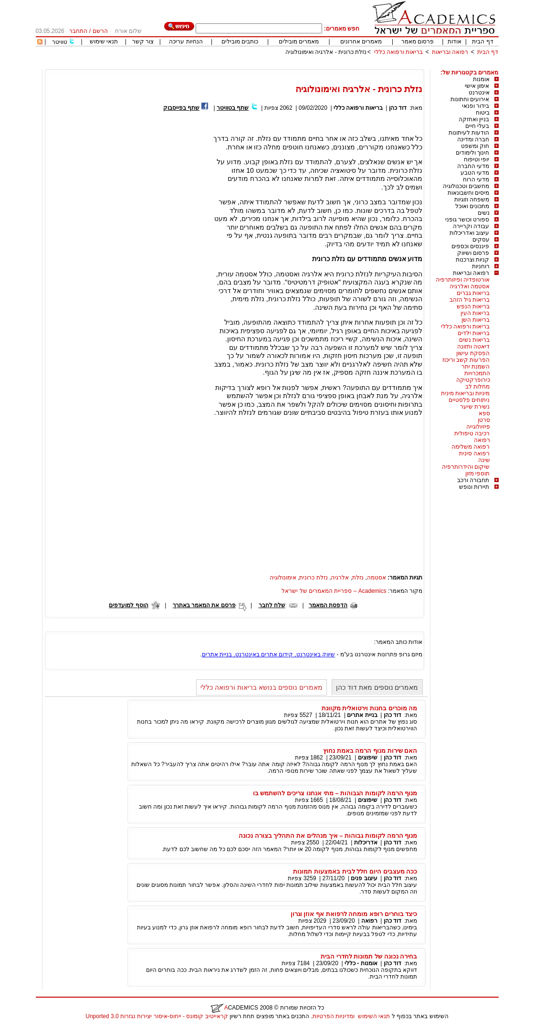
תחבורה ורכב (473, 480)
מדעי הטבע (475, 172)
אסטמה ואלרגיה (470, 286)
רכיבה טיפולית (472, 433)
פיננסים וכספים (470, 246)
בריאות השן (475, 319)
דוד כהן (398, 108)
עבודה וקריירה (471, 226)
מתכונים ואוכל (472, 206)
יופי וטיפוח (476, 159)
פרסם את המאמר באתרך (204, 605)
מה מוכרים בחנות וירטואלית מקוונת (370, 708)
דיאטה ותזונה (473, 346)
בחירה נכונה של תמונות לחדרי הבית (369, 956)
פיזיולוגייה (478, 426)
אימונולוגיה (283, 577)
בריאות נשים (474, 340)
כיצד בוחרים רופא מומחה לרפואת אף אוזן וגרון (354, 913)
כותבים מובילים (239, 41)
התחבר (78, 31)
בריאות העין (475, 313)
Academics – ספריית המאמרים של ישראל (334, 591)
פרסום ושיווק (473, 253)
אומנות (481, 79)
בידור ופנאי (475, 106)
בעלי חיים (477, 126)
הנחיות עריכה (185, 41)
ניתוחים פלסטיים (469, 400)
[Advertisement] (325, 65)
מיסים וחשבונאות (468, 193)
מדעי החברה (473, 166)
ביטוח (483, 112)
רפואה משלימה (470, 446)
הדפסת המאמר (328, 605)
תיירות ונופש (474, 487)
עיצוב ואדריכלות (469, 233)
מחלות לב (477, 386)
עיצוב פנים (364, 878)
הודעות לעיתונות (469, 132)
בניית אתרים (362, 715)
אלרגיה (340, 577)
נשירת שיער (475, 406)
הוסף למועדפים (128, 605)
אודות (454, 41)
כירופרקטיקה (473, 380)
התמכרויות (477, 373)
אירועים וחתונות (469, 99)
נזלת (358, 577)
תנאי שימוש (104, 41)
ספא (484, 413)
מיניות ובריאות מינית (465, 393)
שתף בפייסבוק (181, 108)
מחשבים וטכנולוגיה (466, 186)
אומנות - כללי (361, 963)
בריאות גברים (473, 293)
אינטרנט (479, 92)
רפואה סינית (474, 453)
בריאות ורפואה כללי (398, 52)
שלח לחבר (272, 605)
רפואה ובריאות (450, 52)
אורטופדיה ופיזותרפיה (463, 279)
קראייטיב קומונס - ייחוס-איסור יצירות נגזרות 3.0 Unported (156, 1016)
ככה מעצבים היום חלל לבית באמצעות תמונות (355, 871)
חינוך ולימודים (472, 152)
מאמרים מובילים (299, 41)
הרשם (100, 31)
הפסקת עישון (473, 353)
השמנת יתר (475, 366)
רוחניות (481, 266)
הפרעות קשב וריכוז (466, 360)
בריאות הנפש (473, 306)
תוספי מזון (477, 473)
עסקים (481, 239)
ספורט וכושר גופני (467, 219)
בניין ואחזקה (474, 119)
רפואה (482, 440)
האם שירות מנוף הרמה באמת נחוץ (370, 750)
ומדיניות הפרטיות (334, 1016)
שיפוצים (367, 757)
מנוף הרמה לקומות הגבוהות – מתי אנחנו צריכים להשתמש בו (335, 793)
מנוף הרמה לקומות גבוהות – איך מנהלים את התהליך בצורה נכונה (328, 835)
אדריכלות (365, 842)
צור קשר (143, 41)
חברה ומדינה (473, 139)
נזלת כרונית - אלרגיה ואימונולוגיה (325, 52)
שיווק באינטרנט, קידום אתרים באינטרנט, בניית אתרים (268, 654)
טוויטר (59, 42)
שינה (484, 460)
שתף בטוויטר (233, 108)
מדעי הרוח (476, 179)
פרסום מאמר (417, 41)
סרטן (484, 420)
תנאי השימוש (374, 1016)
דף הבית (482, 41)
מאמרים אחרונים (361, 41)
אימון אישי (477, 86)
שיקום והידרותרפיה (466, 466)
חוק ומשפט (475, 146)
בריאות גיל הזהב (470, 299)
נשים (484, 213)
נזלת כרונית (313, 577)
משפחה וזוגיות (471, 199)
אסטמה (376, 577)
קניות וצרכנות (472, 259)
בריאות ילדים (474, 333)
